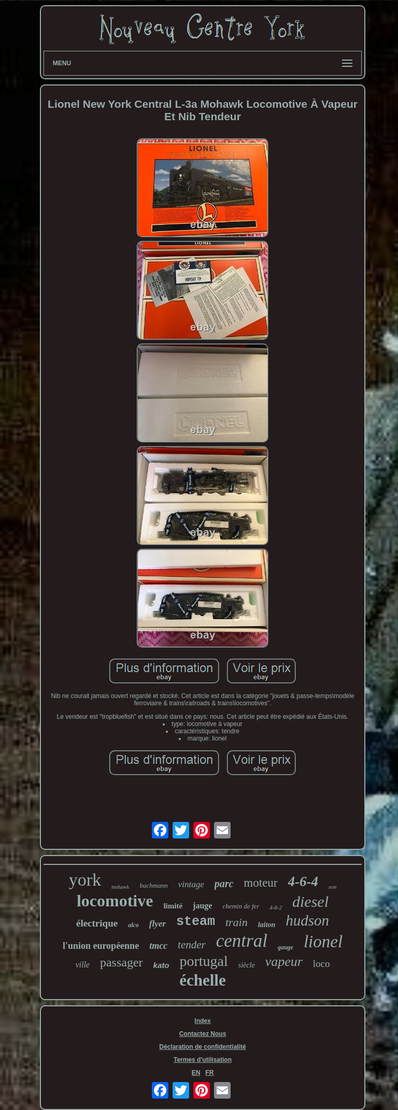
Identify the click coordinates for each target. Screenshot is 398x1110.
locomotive (115, 900)
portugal (203, 961)
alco (133, 925)
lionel (323, 941)
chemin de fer (240, 906)
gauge (285, 947)
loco (321, 963)
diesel (310, 901)
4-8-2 (275, 907)
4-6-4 (303, 881)
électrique (97, 923)
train (236, 922)
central (241, 941)
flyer (157, 924)
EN (196, 1072)
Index (202, 1020)
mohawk (120, 887)
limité (172, 906)
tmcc (158, 946)
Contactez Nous (202, 1033)
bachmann (153, 885)
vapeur (284, 961)
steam (195, 921)
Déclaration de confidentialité (202, 1046)
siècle (246, 965)
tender (192, 944)
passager (121, 962)
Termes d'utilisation (203, 1059)
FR (209, 1072)
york (85, 879)
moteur (260, 882)
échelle (202, 980)
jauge (202, 905)
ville (82, 964)
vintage (191, 884)
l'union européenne (101, 946)
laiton (266, 925)
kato (161, 965)
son (332, 887)
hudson (307, 920)
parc (224, 883)
